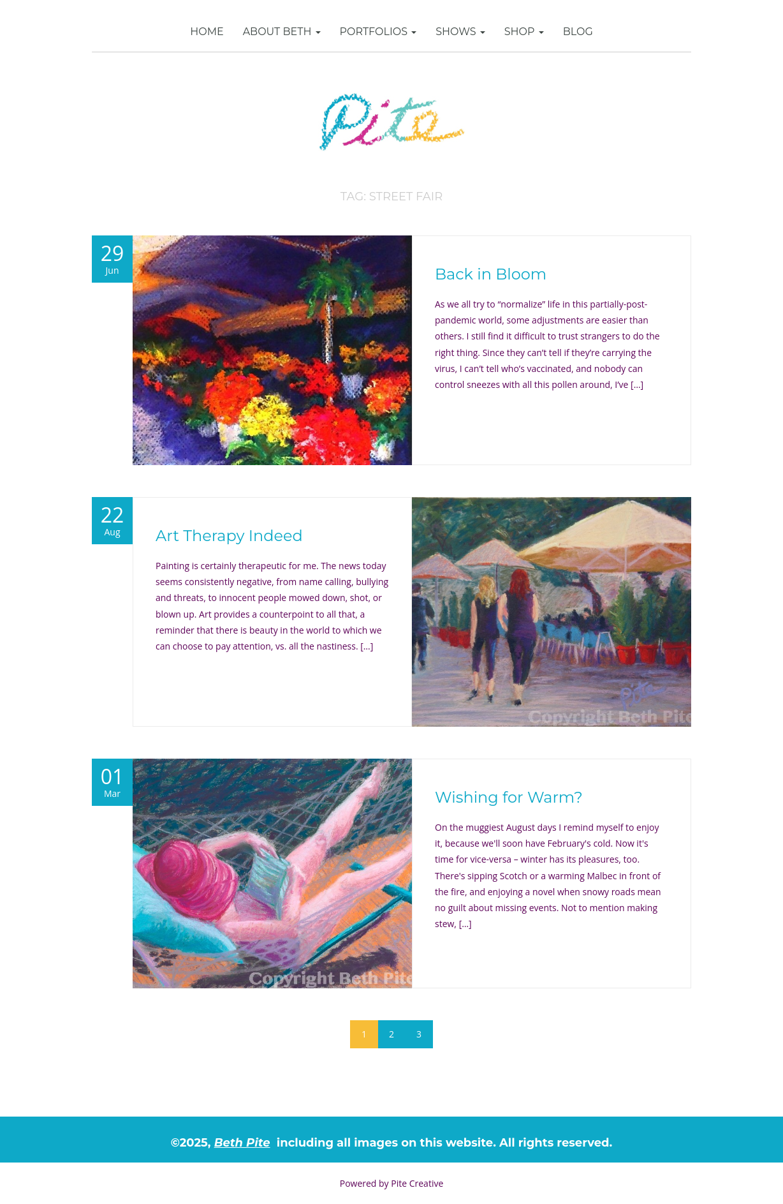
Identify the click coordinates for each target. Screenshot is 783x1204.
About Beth (282, 32)
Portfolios (378, 32)
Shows (460, 32)
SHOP (524, 32)
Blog (578, 32)
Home (206, 32)
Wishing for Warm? (509, 797)
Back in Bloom (490, 274)
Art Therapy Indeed (229, 535)
